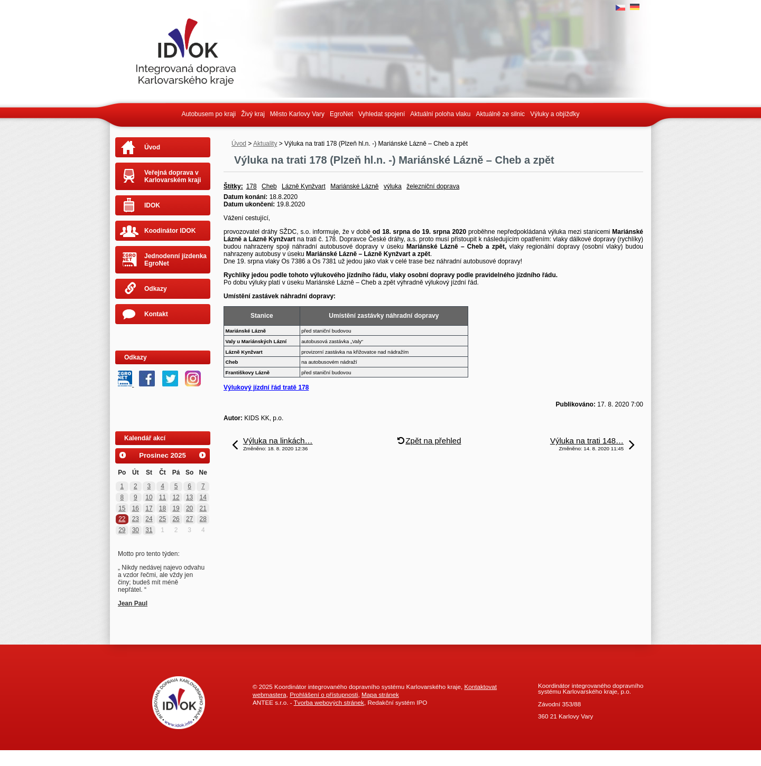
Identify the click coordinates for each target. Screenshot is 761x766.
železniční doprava (432, 186)
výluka (393, 186)
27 (189, 519)
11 (162, 497)
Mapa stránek (380, 694)
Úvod (238, 143)
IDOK (152, 205)
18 (162, 508)
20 (189, 508)
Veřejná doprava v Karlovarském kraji (172, 176)
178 (251, 186)
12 (175, 497)
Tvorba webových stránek (329, 702)
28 (203, 519)
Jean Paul (132, 603)
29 (121, 530)
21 (203, 508)
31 (148, 530)
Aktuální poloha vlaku (440, 114)
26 (175, 519)
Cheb (269, 186)
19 (175, 508)
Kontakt (156, 314)
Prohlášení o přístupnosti (324, 694)
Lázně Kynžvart (304, 186)
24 (148, 519)
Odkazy (155, 288)
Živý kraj (253, 114)
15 (121, 508)
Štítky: (233, 186)
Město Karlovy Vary (297, 114)
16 (135, 508)
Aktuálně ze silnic (500, 114)
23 (135, 519)
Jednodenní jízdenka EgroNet (175, 259)
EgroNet (341, 114)
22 (121, 519)
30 (135, 530)
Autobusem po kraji (208, 114)
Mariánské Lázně (354, 186)
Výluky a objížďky (554, 114)
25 (162, 519)
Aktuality (265, 143)
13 (189, 497)
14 (203, 497)
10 (148, 497)
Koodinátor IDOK (170, 230)
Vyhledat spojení (381, 114)
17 (148, 508)
